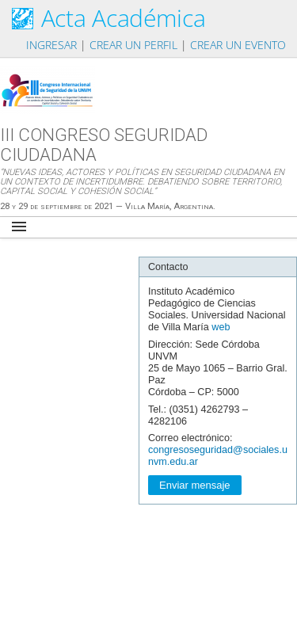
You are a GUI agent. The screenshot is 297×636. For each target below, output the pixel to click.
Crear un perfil (133, 44)
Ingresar (51, 44)
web (220, 327)
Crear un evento (238, 44)
